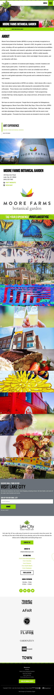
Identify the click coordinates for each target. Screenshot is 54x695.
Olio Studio (6, 133)
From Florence (27, 563)
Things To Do (7, 29)
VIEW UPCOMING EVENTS (27, 681)
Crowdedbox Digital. (30, 691)
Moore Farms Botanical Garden (17, 29)
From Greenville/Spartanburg (27, 558)
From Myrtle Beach (27, 565)
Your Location (27, 573)
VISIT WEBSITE (11, 182)
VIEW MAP (9, 185)
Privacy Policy (28, 688)
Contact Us (27, 542)
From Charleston (27, 568)
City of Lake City (27, 675)
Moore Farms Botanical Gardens (26, 671)
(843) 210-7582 (8, 179)
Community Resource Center (27, 677)
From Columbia (27, 561)
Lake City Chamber (27, 673)
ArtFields (27, 669)
